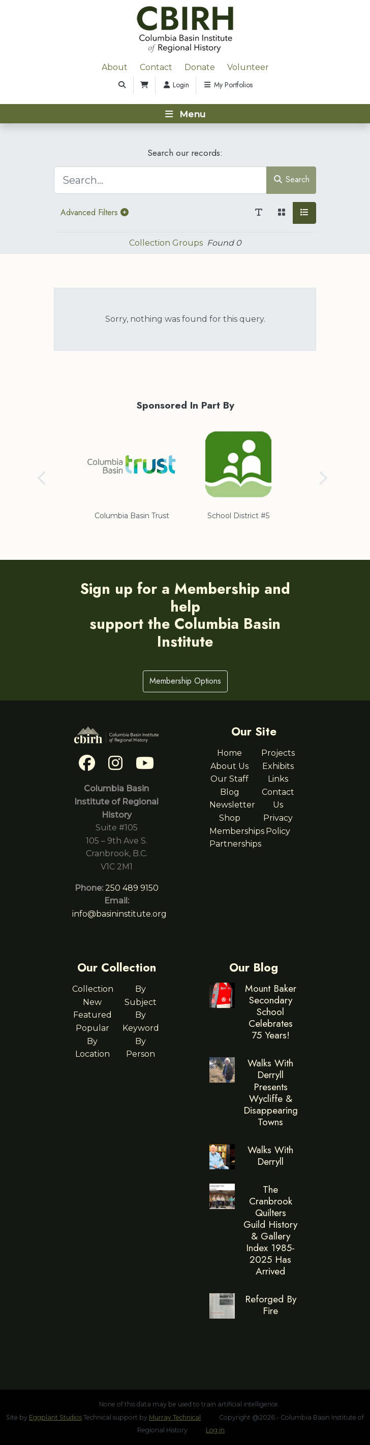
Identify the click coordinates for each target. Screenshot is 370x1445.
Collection (92, 989)
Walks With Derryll (270, 1155)
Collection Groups (166, 243)
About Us (229, 766)
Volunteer (248, 67)
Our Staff (229, 779)
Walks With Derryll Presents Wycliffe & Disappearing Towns (270, 1092)
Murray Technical (175, 1417)
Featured (92, 1015)
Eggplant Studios (55, 1417)
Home (229, 753)
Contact (156, 67)
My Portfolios (228, 85)
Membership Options (185, 681)
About (115, 67)
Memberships (236, 831)
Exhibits (278, 766)
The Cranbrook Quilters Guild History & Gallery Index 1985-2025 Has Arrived (270, 1230)
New (92, 1002)
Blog (229, 792)
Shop (229, 818)
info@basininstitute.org (119, 914)
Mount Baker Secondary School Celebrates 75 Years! (270, 1011)
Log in (215, 1430)
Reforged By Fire (270, 1305)
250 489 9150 (132, 888)
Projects (278, 753)
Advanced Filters (94, 212)
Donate (199, 67)
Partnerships (235, 844)
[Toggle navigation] (185, 113)
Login (176, 85)
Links (278, 779)
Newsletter (232, 805)
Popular (92, 1028)
